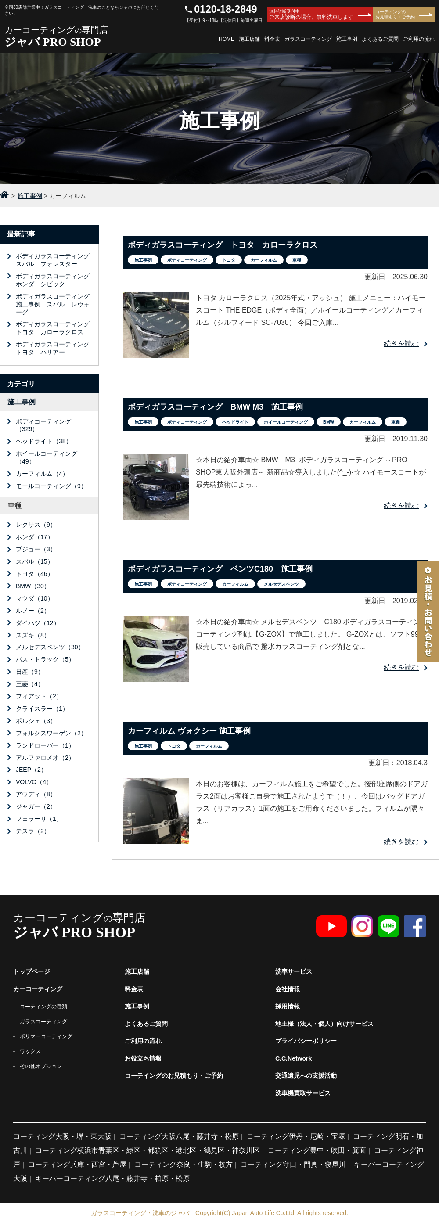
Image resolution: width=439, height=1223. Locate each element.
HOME (226, 39)
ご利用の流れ (419, 39)
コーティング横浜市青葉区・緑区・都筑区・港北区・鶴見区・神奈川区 (147, 1150)
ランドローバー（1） (45, 745)
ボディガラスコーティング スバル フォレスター (56, 259)
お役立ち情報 (143, 1058)
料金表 (272, 39)
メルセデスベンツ (281, 584)
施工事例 (346, 39)
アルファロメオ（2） (45, 757)
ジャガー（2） (36, 806)
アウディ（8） (36, 794)
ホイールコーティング (286, 422)
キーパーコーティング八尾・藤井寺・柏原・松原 (112, 1178)
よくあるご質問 (380, 39)
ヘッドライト (235, 422)
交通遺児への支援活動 (306, 1075)
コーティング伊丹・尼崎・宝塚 (296, 1136)
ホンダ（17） (35, 536)
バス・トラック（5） (45, 659)
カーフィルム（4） (42, 473)
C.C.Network (293, 1058)
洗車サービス (293, 971)
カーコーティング (37, 989)
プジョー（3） (36, 549)
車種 (296, 260)
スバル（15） (35, 561)
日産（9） (30, 671)
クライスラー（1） (42, 708)
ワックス (30, 1051)
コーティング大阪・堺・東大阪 (62, 1136)
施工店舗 (249, 39)
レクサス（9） (36, 524)
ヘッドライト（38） (44, 441)
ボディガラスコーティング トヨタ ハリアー (56, 348)
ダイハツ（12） (38, 622)
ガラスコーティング (308, 39)
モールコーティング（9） (51, 485)
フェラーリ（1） (39, 818)
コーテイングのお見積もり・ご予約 (174, 1075)
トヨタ (228, 260)
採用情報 (287, 1006)
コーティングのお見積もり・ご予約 (395, 14)
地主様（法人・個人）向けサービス (324, 1023)
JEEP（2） (31, 769)
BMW (328, 422)
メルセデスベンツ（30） (50, 647)
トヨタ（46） (35, 573)
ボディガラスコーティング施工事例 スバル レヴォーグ (53, 304)
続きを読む (401, 343)
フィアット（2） (39, 696)
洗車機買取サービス (303, 1093)
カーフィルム (264, 260)
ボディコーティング (187, 260)
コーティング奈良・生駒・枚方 (183, 1164)
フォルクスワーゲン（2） (51, 733)
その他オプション (41, 1066)
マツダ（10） (35, 598)
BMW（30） (33, 586)
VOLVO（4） (34, 781)
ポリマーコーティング (46, 1036)
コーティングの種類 (43, 1007)
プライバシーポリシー (306, 1040)
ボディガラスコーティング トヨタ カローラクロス (56, 327)
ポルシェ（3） (36, 720)
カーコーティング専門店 (81, 36)
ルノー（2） (33, 610)
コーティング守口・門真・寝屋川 (293, 1164)
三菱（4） (30, 683)
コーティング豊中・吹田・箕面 (317, 1150)
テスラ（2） (33, 831)
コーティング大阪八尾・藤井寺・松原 (179, 1136)
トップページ (31, 971)
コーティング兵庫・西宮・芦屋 (77, 1164)
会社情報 (287, 989)
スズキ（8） (33, 635)
